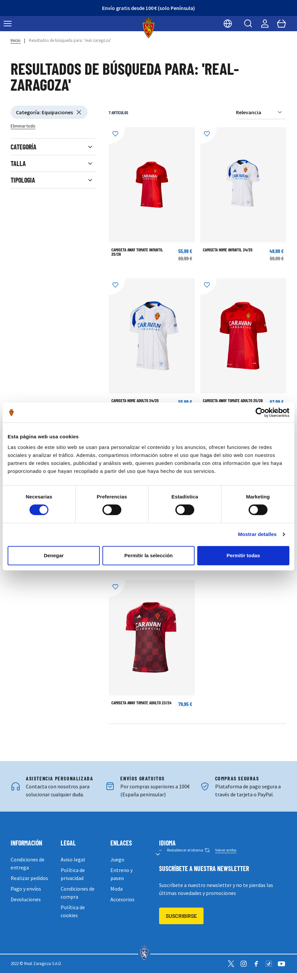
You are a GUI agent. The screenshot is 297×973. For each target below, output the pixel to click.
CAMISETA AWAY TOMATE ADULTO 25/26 (233, 400)
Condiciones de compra (77, 892)
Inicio (16, 40)
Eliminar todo (23, 126)
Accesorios (122, 899)
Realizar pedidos (29, 878)
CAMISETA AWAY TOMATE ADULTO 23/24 (141, 702)
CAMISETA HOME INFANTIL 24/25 (228, 249)
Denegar (54, 555)
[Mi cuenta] (265, 24)
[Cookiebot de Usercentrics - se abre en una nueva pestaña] (260, 412)
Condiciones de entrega (27, 863)
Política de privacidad (73, 874)
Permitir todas (243, 555)
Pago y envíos (26, 888)
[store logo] (148, 27)
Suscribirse (181, 916)
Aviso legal (73, 859)
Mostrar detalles (257, 534)
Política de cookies (73, 911)
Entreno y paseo (121, 874)
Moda (116, 888)
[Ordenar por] (261, 112)
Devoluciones (26, 899)
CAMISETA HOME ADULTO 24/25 (135, 400)
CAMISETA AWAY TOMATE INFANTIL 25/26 (137, 252)
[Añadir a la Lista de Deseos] (117, 135)
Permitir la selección (148, 555)
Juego (117, 859)
